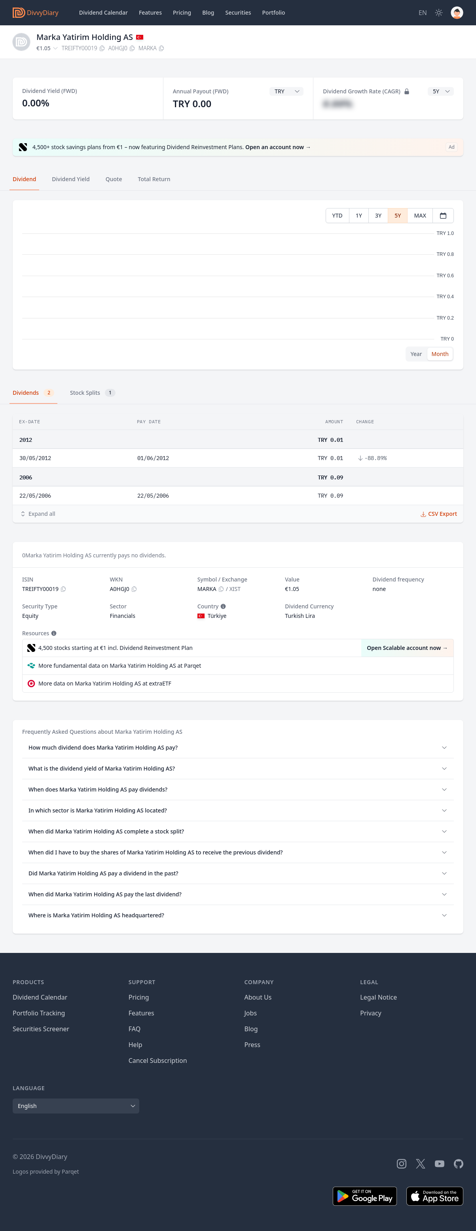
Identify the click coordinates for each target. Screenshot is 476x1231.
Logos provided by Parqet (46, 1171)
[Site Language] (422, 12)
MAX (420, 215)
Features (150, 12)
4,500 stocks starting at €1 (115, 648)
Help (135, 1044)
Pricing (182, 12)
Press (252, 1044)
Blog (251, 1029)
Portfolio (273, 12)
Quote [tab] (114, 179)
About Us (258, 997)
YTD (337, 215)
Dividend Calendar (103, 12)
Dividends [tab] (33, 393)
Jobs (251, 1013)
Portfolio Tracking (39, 1013)
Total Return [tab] (154, 179)
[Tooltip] (222, 606)
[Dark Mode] (439, 13)
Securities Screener (41, 1029)
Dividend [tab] (24, 179)
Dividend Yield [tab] (70, 179)
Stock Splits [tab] (93, 393)
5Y (397, 215)
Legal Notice (378, 997)
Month (440, 354)
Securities (238, 12)
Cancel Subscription (158, 1060)
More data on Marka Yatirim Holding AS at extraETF (104, 683)
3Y (378, 215)
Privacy (370, 1013)
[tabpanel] (238, 285)
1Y (359, 215)
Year (416, 354)
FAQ (134, 1029)
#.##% (337, 103)
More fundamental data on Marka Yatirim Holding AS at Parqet (119, 665)
